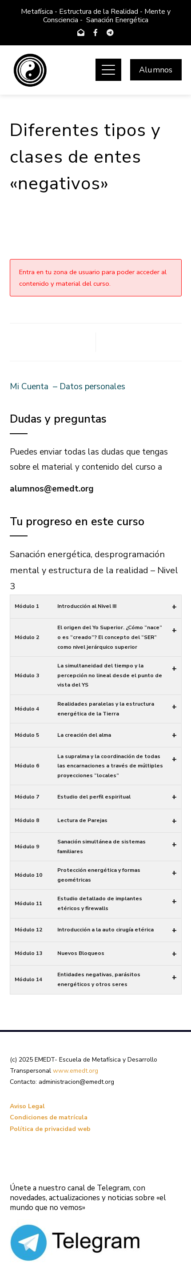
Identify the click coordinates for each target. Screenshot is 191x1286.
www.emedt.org (75, 1070)
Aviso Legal (27, 1106)
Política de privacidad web (50, 1129)
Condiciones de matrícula (49, 1117)
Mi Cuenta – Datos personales (67, 386)
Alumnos (155, 69)
